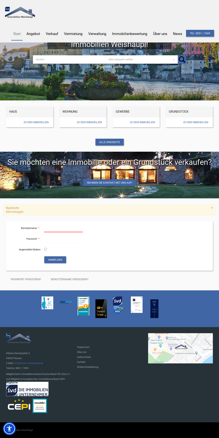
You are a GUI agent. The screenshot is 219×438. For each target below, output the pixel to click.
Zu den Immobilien (36, 122)
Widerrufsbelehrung (87, 367)
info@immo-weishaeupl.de (28, 363)
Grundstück (179, 111)
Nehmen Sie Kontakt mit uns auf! (109, 182)
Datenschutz (84, 357)
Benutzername (30, 228)
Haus (13, 111)
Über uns (82, 352)
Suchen (182, 59)
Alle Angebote (109, 142)
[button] (9, 428)
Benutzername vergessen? (70, 279)
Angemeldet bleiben (29, 249)
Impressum (83, 347)
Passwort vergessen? (26, 279)
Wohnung (70, 111)
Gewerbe (123, 111)
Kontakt (81, 362)
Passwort (33, 238)
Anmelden (55, 259)
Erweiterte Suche (110, 67)
